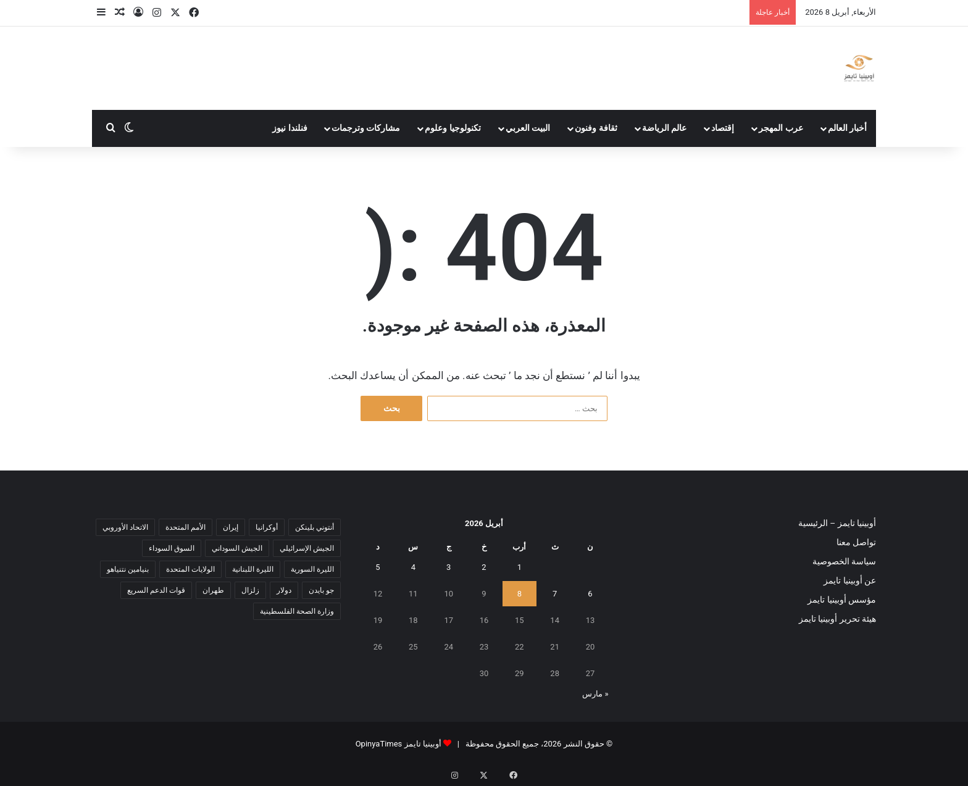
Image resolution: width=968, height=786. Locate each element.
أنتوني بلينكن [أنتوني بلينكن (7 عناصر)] (314, 527)
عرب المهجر (781, 128)
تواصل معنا (856, 542)
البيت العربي (528, 128)
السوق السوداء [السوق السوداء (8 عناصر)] (171, 548)
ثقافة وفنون (596, 128)
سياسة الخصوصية (844, 561)
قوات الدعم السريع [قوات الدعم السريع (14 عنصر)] (156, 590)
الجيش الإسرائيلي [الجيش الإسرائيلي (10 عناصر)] (307, 548)
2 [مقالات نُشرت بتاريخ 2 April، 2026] (484, 567)
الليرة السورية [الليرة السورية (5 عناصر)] (312, 569)
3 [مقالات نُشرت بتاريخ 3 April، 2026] (448, 567)
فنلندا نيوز (289, 128)
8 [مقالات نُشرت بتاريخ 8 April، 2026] (519, 593)
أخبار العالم (847, 128)
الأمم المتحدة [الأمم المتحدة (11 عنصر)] (185, 527)
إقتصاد (722, 128)
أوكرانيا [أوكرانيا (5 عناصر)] (267, 527)
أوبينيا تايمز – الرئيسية (837, 523)
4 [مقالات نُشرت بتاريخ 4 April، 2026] (413, 567)
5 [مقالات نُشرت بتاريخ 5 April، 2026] (377, 567)
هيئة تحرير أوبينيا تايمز (837, 619)
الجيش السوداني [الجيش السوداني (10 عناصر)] (237, 548)
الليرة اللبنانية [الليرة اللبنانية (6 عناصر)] (252, 569)
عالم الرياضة (664, 128)
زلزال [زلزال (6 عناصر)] (250, 590)
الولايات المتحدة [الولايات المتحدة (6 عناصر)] (190, 569)
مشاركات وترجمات (366, 128)
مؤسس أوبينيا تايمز (841, 599)
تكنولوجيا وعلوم (453, 128)
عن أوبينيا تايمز (850, 580)
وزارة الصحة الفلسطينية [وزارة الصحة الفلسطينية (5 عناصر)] (297, 611)
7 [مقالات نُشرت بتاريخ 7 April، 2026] (555, 593)
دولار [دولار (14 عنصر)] (284, 590)
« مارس (595, 693)
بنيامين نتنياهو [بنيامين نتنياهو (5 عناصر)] (128, 569)
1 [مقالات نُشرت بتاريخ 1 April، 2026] (519, 567)
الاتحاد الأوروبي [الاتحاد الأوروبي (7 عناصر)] (125, 527)
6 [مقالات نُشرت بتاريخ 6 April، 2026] (590, 593)
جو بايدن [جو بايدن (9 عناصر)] (321, 590)
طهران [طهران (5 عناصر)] (213, 590)
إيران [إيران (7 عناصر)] (230, 527)
